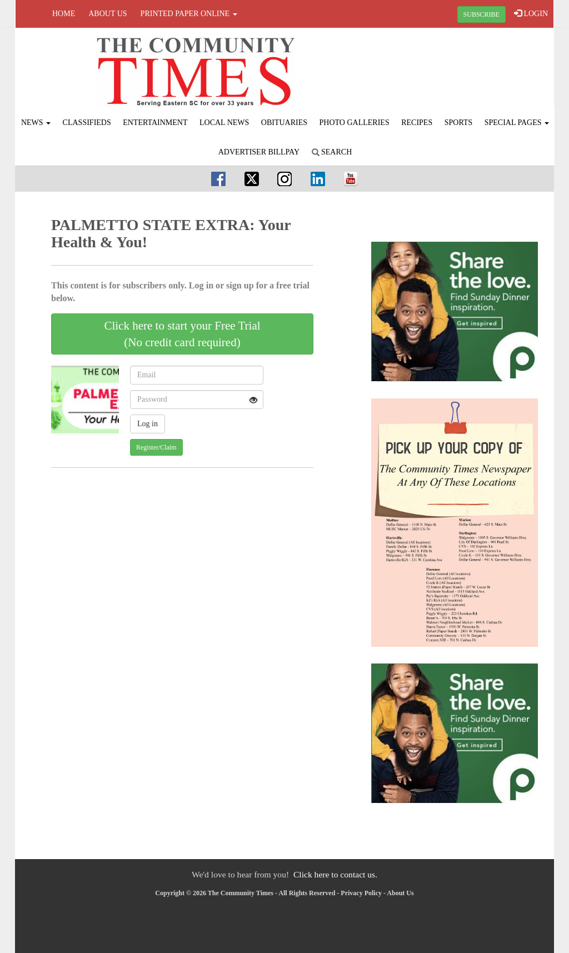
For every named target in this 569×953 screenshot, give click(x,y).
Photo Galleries (355, 122)
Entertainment (155, 122)
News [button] (36, 122)
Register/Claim (156, 447)
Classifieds (87, 122)
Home (63, 13)
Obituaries (284, 122)
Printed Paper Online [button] (189, 13)
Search (332, 152)
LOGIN (531, 13)
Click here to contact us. (335, 874)
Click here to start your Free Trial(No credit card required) (182, 334)
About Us (107, 13)
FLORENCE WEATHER (463, 69)
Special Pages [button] (517, 122)
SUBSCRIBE (481, 14)
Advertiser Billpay (259, 152)
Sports (459, 122)
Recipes (416, 122)
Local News (224, 122)
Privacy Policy (361, 893)
